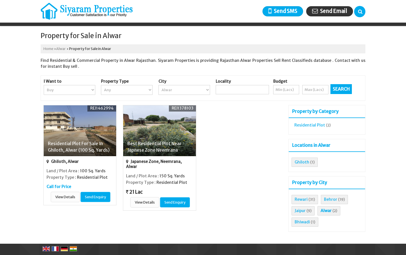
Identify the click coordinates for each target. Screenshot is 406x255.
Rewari (301, 199)
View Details (65, 197)
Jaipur (300, 210)
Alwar (61, 49)
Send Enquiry (95, 197)
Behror (330, 199)
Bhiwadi (302, 222)
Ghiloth (302, 162)
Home (48, 49)
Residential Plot (309, 125)
